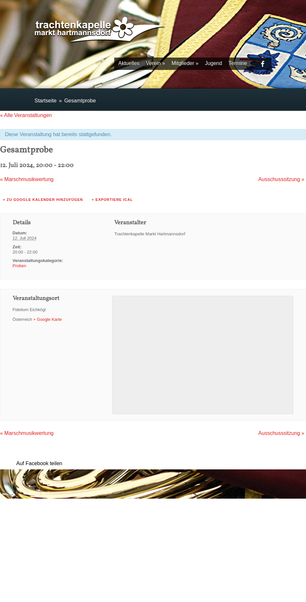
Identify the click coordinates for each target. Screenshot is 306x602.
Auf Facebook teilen (39, 463)
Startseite (46, 100)
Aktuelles (128, 63)
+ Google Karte (47, 319)
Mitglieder (185, 63)
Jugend (213, 63)
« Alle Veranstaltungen (26, 115)
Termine (238, 63)
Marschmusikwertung (27, 179)
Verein (155, 63)
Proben (19, 265)
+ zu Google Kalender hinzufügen (43, 200)
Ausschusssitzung (281, 179)
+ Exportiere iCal (112, 200)
